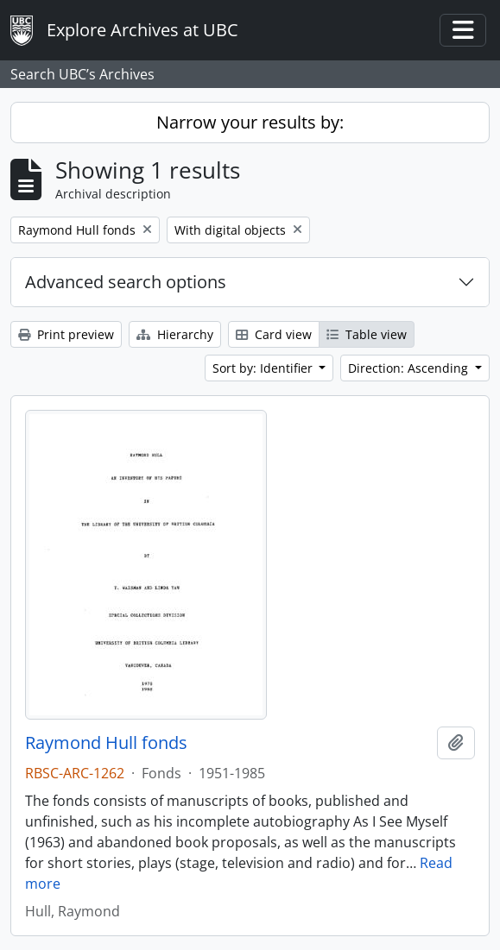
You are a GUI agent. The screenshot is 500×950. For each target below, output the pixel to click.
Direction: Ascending (410, 368)
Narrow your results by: (250, 122)
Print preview (66, 334)
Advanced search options (125, 281)
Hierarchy (174, 334)
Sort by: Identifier (264, 368)
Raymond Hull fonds (106, 743)
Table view (366, 334)
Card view (274, 334)
